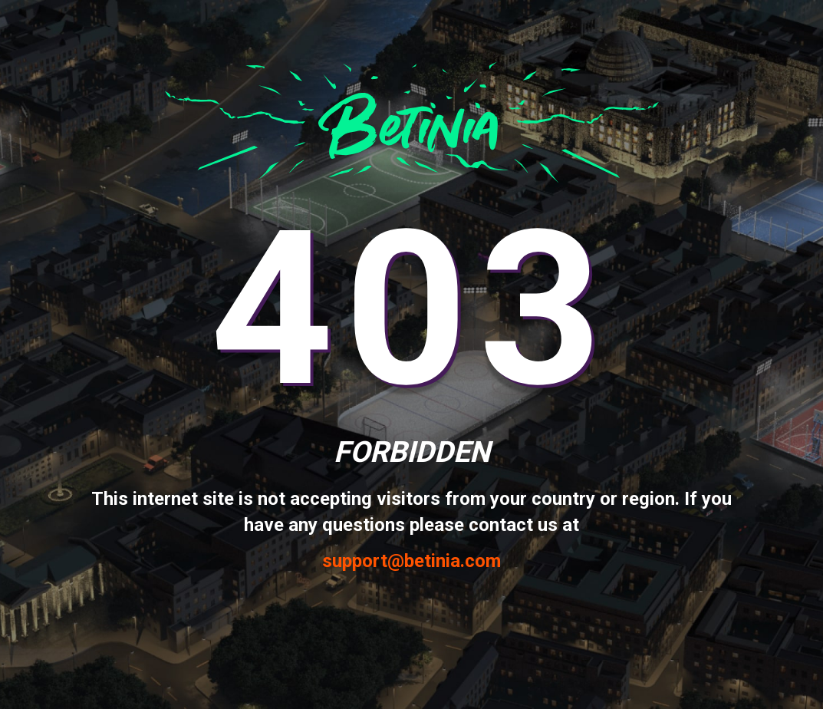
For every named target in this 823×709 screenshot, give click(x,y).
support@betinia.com (411, 561)
